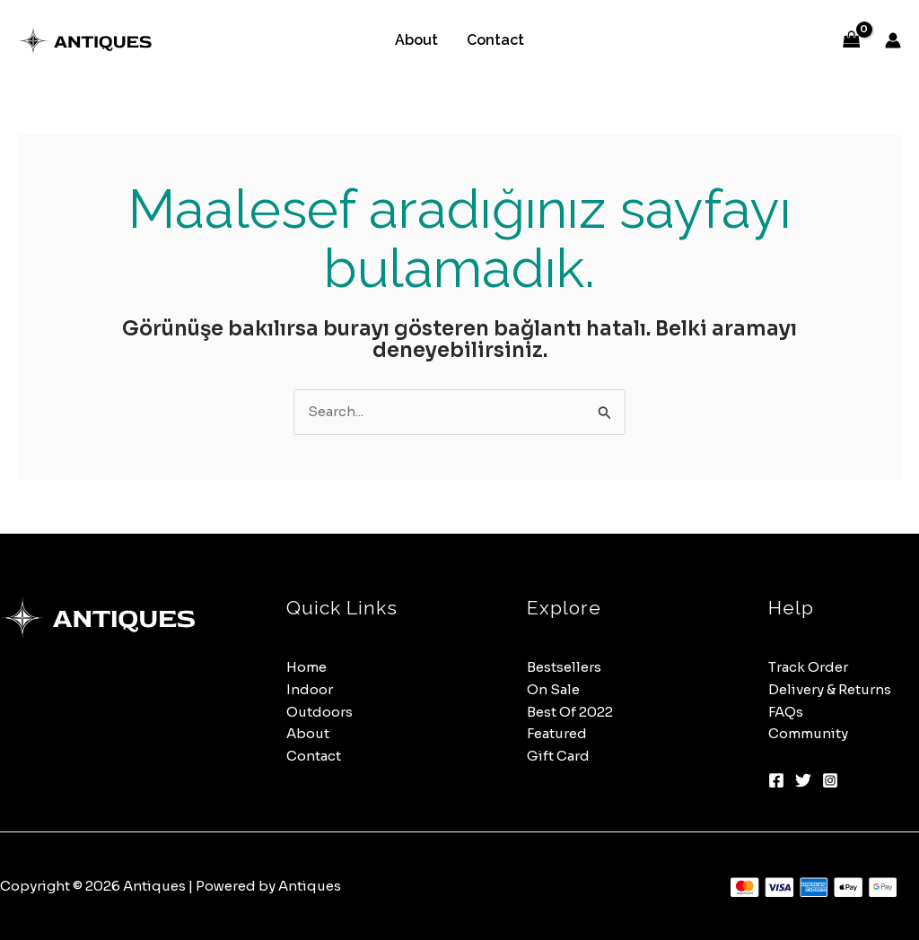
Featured (557, 733)
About (416, 39)
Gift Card (558, 755)
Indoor (309, 689)
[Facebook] (776, 780)
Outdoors (319, 711)
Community (808, 733)
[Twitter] (803, 780)
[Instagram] (830, 780)
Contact (495, 39)
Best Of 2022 (570, 711)
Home (306, 666)
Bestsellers (564, 666)
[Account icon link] (893, 40)
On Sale (553, 689)
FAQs (785, 711)
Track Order (808, 666)
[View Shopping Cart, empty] (852, 41)
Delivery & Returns (829, 689)
